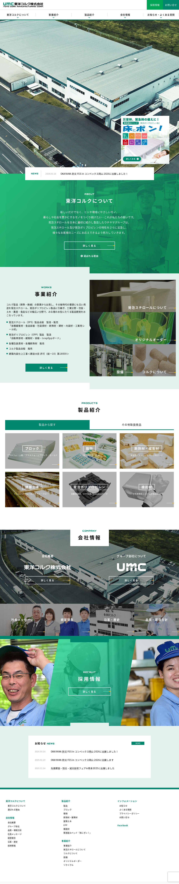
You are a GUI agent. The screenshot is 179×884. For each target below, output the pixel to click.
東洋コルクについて (17, 806)
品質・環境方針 (15, 830)
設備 (65, 857)
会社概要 (12, 822)
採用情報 (155, 4)
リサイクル (68, 865)
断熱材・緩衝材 (70, 817)
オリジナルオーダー (72, 861)
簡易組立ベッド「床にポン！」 (77, 833)
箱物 (65, 813)
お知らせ (123, 806)
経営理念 (12, 838)
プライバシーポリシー (129, 813)
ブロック (67, 809)
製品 (65, 806)
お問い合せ (171, 4)
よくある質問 (125, 809)
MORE (137, 743)
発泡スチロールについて (74, 849)
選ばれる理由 (89, 255)
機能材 (66, 829)
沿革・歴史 (13, 842)
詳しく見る (89, 245)
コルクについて (70, 853)
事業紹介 (67, 845)
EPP (65, 825)
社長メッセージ (15, 834)
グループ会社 (14, 826)
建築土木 (67, 821)
